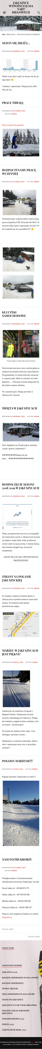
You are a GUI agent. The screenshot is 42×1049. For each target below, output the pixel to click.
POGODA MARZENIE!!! (17, 761)
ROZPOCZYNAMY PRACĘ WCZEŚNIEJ (19, 171)
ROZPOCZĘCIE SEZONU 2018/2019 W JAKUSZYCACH (20, 486)
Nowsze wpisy (34, 936)
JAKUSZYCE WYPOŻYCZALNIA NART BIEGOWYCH (21, 7)
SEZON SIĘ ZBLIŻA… (16, 43)
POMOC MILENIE (10, 988)
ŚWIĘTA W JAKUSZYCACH (19, 408)
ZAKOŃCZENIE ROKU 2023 (14, 1029)
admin (36, 51)
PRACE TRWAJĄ (12, 103)
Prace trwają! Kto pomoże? (13, 125)
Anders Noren (33, 1044)
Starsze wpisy (8, 929)
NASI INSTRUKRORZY (17, 859)
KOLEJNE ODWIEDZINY (13, 983)
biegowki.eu (7, 917)
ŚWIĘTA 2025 (8, 1024)
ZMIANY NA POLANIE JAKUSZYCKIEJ (16, 578)
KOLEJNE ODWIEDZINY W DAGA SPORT (20, 977)
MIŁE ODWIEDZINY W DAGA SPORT (18, 994)
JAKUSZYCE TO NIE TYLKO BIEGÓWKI (19, 1005)
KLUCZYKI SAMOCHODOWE (14, 314)
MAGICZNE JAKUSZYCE (12, 999)
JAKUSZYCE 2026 (9, 972)
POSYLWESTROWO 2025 (13, 1018)
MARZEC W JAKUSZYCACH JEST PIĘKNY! (20, 652)
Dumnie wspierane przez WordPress (15, 1042)
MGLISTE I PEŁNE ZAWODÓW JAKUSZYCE (15, 1012)
